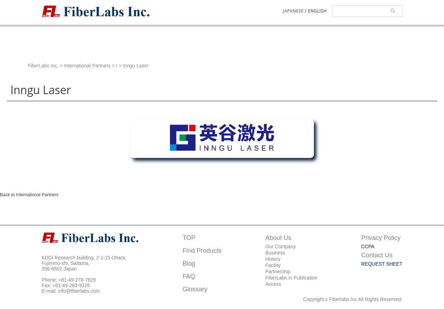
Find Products (202, 250)
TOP (188, 237)
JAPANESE (293, 11)
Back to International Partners (29, 194)
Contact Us (376, 255)
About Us (278, 237)
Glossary (194, 289)
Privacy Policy (380, 237)
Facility (273, 265)
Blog (188, 263)
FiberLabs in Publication (291, 278)
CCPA (367, 246)
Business (275, 253)
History (273, 259)
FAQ (188, 276)
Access (273, 284)
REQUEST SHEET (381, 264)
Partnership (277, 271)
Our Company (280, 246)
